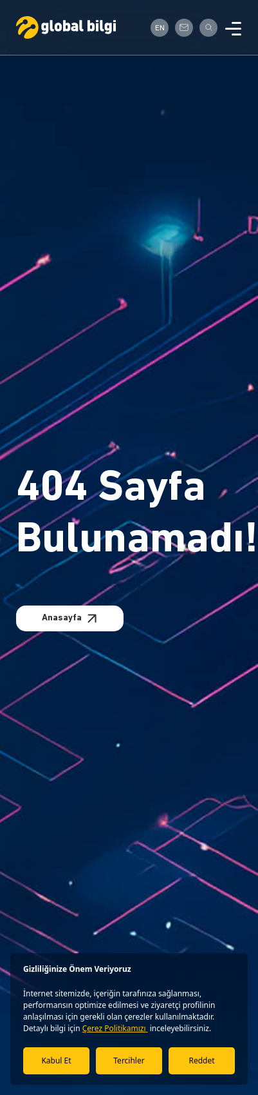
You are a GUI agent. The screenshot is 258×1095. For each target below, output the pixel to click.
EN (160, 28)
